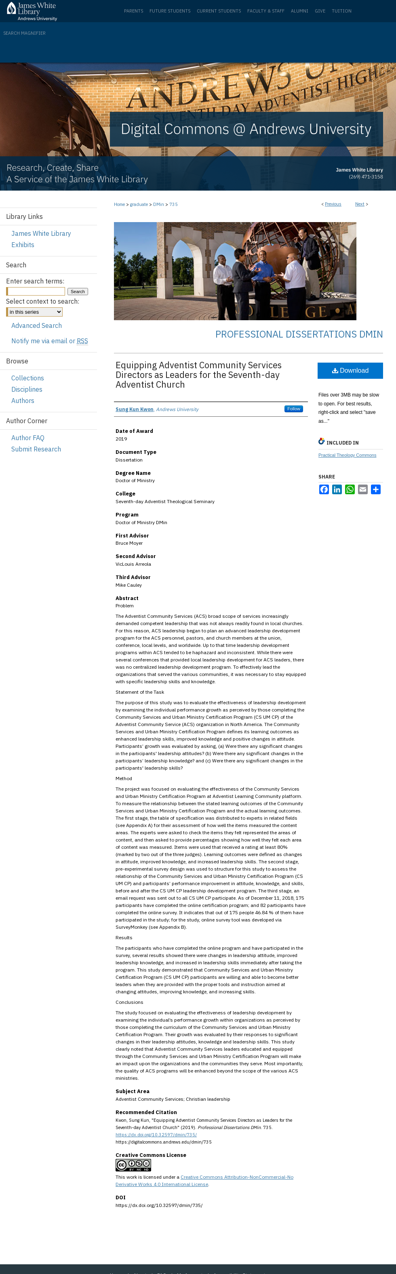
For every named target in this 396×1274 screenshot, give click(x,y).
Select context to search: (42, 301)
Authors (22, 401)
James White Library (41, 233)
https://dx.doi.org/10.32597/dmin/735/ (156, 1135)
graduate (139, 204)
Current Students (219, 11)
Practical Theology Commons (347, 455)
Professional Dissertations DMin (299, 333)
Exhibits (22, 245)
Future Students (170, 11)
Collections (27, 378)
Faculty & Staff (265, 11)
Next (359, 204)
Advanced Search (36, 325)
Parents (133, 11)
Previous (333, 204)
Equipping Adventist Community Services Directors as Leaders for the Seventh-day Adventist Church (199, 374)
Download (350, 370)
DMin (158, 204)
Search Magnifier (24, 33)
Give (320, 11)
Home (119, 204)
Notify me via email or (49, 341)
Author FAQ (27, 438)
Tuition (342, 11)
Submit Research (36, 449)
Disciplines (26, 389)
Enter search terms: (35, 281)
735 (173, 204)
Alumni (299, 11)
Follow (293, 408)
